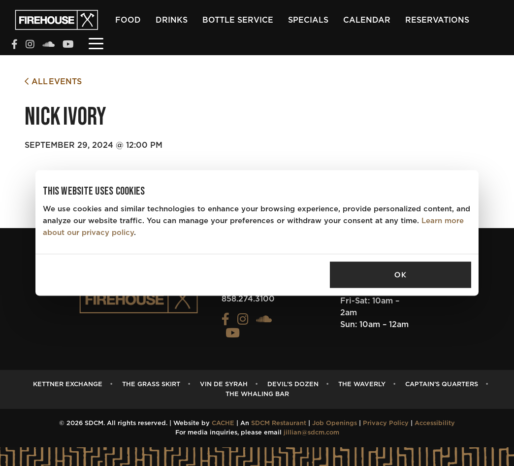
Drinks (172, 20)
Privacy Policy (386, 423)
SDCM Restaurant (278, 423)
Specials (308, 20)
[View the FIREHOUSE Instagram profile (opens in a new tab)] (30, 45)
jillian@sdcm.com (311, 433)
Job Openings (334, 423)
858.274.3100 (248, 299)
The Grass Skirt (151, 384)
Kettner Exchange (67, 384)
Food (128, 20)
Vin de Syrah (224, 384)
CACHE (223, 423)
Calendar (366, 20)
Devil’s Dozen (293, 384)
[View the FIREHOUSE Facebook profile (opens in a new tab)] (14, 45)
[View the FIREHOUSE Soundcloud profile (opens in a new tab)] (48, 45)
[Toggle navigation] (96, 43)
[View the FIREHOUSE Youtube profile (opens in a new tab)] (68, 45)
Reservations (437, 20)
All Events (53, 81)
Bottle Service (237, 20)
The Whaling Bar (257, 394)
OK (400, 275)
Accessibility (435, 423)
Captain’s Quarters (441, 384)
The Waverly (362, 384)
